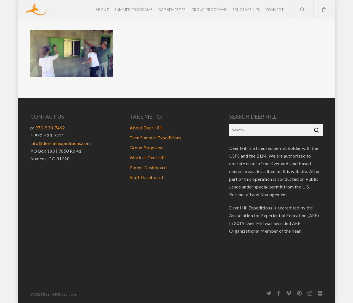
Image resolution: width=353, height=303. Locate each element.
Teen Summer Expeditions (155, 137)
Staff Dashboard (146, 177)
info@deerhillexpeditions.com (60, 143)
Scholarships (246, 9)
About (102, 9)
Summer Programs (133, 9)
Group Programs (209, 9)
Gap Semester (172, 9)
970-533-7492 (50, 127)
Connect (275, 9)
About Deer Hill (146, 127)
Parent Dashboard (148, 167)
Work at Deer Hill (148, 157)
